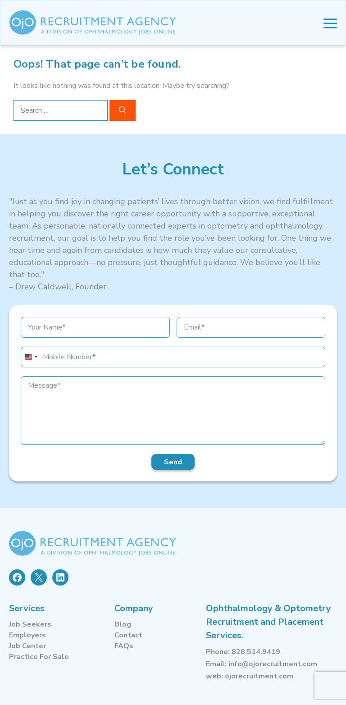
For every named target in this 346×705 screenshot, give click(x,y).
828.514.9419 (256, 652)
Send (173, 462)
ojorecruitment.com (259, 676)
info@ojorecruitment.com (272, 664)
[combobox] (30, 357)
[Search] (122, 110)
